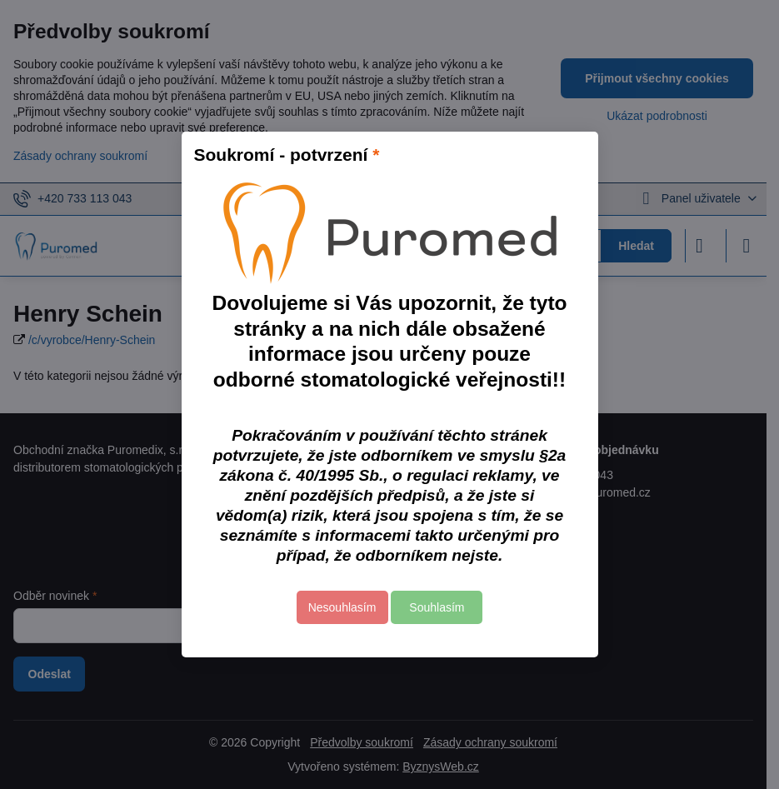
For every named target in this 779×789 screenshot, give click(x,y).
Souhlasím (436, 607)
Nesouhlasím (342, 607)
